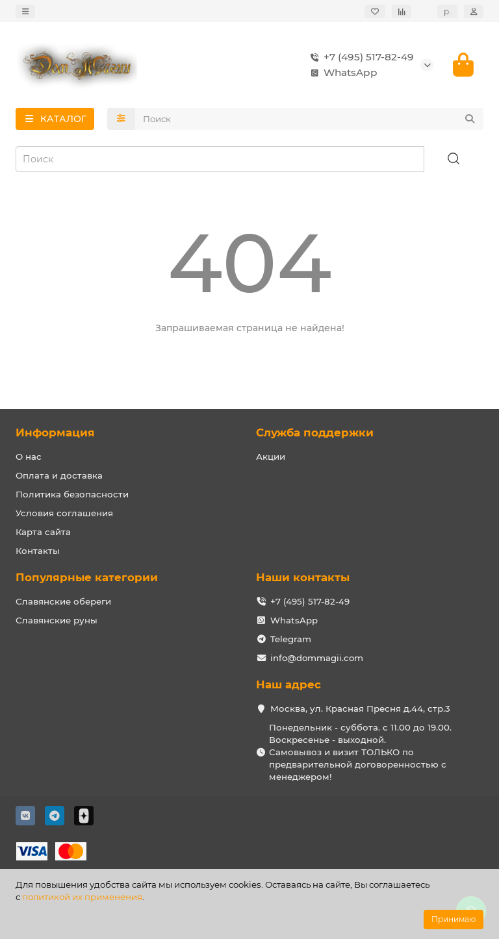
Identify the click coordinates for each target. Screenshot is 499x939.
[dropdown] (25, 11)
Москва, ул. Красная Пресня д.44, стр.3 (360, 708)
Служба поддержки (315, 432)
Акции (270, 456)
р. (447, 11)
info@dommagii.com (316, 658)
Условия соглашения (64, 513)
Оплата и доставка (59, 475)
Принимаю (453, 919)
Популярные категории (87, 577)
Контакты (38, 550)
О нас (29, 456)
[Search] (309, 119)
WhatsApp (341, 73)
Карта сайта (43, 532)
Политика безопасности (72, 494)
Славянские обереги (63, 601)
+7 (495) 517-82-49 (359, 57)
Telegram (290, 639)
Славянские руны (56, 620)
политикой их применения (82, 897)
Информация (55, 432)
